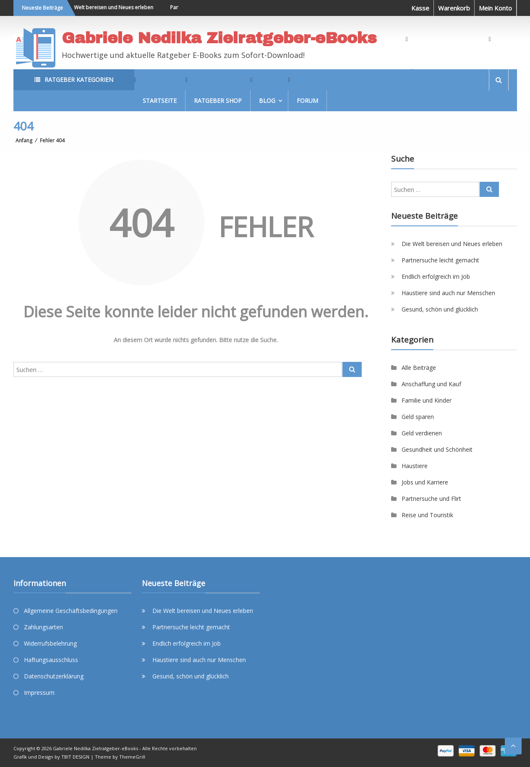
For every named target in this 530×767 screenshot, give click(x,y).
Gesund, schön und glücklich (440, 309)
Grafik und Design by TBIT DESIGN (51, 757)
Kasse (420, 8)
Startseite (160, 101)
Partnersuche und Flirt (431, 499)
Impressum (39, 692)
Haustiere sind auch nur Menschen (448, 293)
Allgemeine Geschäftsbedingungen (70, 611)
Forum (307, 101)
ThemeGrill (132, 757)
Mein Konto (495, 8)
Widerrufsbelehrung (50, 643)
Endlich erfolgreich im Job (436, 276)
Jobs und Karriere (425, 482)
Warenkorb (454, 8)
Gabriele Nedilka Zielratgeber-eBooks (219, 38)
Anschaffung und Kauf (431, 384)
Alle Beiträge (419, 368)
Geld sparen (418, 417)
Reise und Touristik (427, 515)
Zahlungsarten (43, 627)
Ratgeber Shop (218, 101)
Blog (267, 101)
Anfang (24, 140)
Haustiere (415, 466)
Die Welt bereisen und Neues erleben (112, 7)
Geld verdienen (422, 433)
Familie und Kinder (427, 400)
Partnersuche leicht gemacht (440, 260)
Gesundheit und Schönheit (437, 449)
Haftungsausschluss (51, 660)
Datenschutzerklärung (54, 676)
